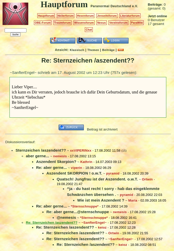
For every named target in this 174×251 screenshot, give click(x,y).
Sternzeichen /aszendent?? (40, 150)
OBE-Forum (43, 22)
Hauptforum (46, 15)
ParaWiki (137, 22)
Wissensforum (84, 22)
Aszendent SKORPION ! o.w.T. (74, 173)
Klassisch (77, 49)
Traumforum (62, 22)
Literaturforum (130, 15)
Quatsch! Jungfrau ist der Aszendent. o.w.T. (97, 179)
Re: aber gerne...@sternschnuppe (77, 212)
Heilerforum (66, 15)
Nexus (101, 22)
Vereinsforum (118, 22)
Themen (93, 49)
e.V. (135, 6)
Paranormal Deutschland (111, 6)
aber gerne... (37, 156)
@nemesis (66, 217)
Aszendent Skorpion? (56, 161)
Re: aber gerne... (51, 167)
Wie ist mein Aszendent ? (100, 200)
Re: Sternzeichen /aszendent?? (65, 227)
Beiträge (108, 49)
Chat (89, 29)
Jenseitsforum (107, 15)
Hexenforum (85, 15)
